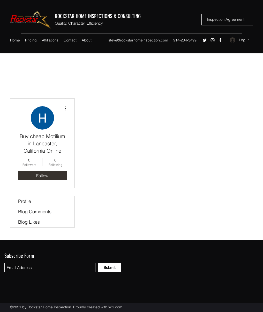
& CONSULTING (127, 16)
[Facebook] (220, 40)
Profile (24, 201)
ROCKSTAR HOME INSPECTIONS (84, 16)
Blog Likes (29, 222)
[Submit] (109, 267)
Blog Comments (34, 212)
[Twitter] (204, 40)
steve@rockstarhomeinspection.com (138, 40)
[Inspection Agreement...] (227, 19)
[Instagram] (212, 40)
